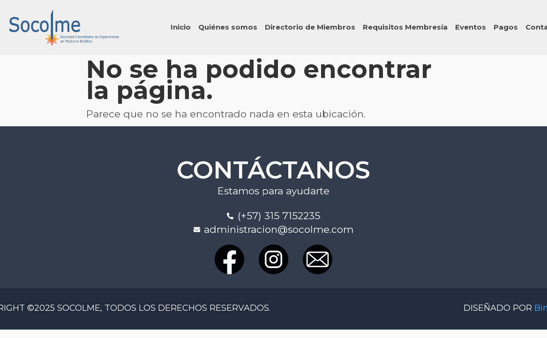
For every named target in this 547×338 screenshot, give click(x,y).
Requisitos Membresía (405, 27)
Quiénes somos (227, 27)
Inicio (181, 27)
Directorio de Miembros (310, 27)
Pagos (506, 27)
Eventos (470, 27)
